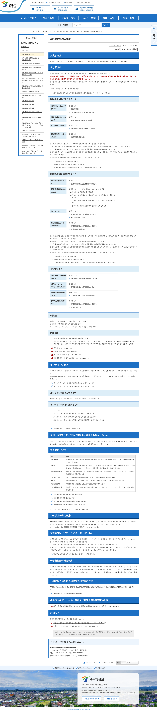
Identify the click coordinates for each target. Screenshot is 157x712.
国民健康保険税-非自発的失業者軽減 (32, 113)
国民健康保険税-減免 (28, 104)
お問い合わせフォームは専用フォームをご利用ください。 (69, 656)
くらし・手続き (28, 18)
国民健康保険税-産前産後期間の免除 (32, 118)
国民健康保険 (85, 31)
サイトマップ (100, 668)
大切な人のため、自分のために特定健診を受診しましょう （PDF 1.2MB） (79, 623)
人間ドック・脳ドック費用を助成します (32, 141)
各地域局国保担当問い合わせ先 (31, 91)
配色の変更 (69, 2)
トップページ (45, 31)
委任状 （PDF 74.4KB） (62, 348)
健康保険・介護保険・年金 (71, 31)
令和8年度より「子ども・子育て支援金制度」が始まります (32, 152)
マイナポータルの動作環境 (68, 428)
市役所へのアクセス (91, 699)
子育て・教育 (68, 18)
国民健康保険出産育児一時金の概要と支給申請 (69, 504)
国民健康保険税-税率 (28, 108)
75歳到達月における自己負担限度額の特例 (67, 593)
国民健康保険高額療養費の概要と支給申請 (67, 495)
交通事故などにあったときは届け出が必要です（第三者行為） (74, 554)
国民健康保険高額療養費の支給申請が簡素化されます (32, 74)
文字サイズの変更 (54, 2)
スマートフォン (132, 663)
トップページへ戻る (107, 663)
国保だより (25, 50)
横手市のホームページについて (64, 668)
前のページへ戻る (91, 663)
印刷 (116, 49)
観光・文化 (128, 18)
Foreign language (38, 2)
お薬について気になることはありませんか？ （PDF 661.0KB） (75, 626)
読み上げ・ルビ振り (84, 2)
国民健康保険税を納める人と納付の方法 (32, 96)
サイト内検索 (63, 25)
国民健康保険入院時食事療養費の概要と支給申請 (70, 501)
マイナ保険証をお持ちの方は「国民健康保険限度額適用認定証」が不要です (32, 80)
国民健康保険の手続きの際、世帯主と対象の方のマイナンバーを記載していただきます (32, 125)
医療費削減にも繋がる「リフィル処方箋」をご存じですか (32, 146)
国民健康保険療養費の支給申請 (63, 498)
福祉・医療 (48, 18)
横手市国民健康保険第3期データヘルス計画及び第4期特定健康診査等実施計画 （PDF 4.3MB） (86, 606)
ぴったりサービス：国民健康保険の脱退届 (73, 386)
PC (123, 663)
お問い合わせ (111, 699)
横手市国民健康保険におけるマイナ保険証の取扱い (32, 59)
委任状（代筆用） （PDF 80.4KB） (66, 351)
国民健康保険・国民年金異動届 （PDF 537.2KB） (71, 358)
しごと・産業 (89, 18)
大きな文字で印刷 (128, 49)
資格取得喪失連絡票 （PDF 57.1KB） (67, 355)
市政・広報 (108, 18)
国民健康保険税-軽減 (28, 101)
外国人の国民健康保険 (28, 130)
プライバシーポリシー (85, 668)
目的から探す (154, 35)
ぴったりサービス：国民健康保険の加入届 (73, 383)
